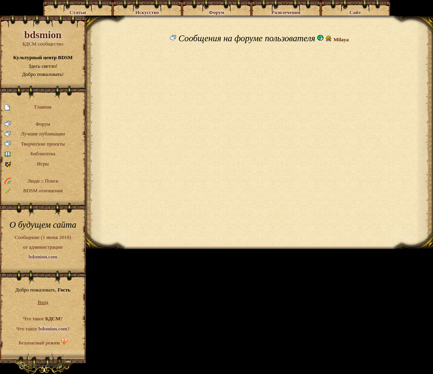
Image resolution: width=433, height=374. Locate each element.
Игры (27, 164)
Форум (27, 124)
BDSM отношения (34, 191)
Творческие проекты (35, 144)
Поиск (51, 181)
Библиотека (30, 154)
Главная (28, 107)
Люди (33, 181)
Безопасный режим (39, 343)
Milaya (341, 39)
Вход (42, 302)
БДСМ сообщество (43, 38)
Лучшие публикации (35, 134)
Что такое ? (42, 318)
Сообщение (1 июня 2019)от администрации (43, 246)
